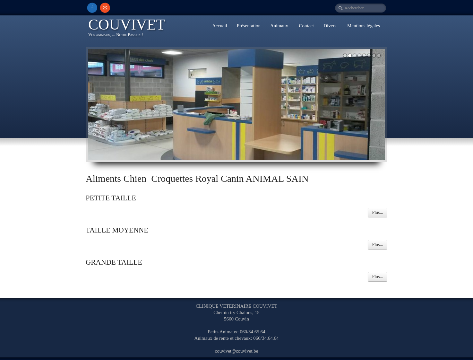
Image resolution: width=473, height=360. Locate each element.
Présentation (249, 25)
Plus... (377, 212)
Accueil (219, 25)
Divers (330, 25)
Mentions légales (363, 25)
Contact (306, 25)
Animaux (279, 25)
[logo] (129, 28)
